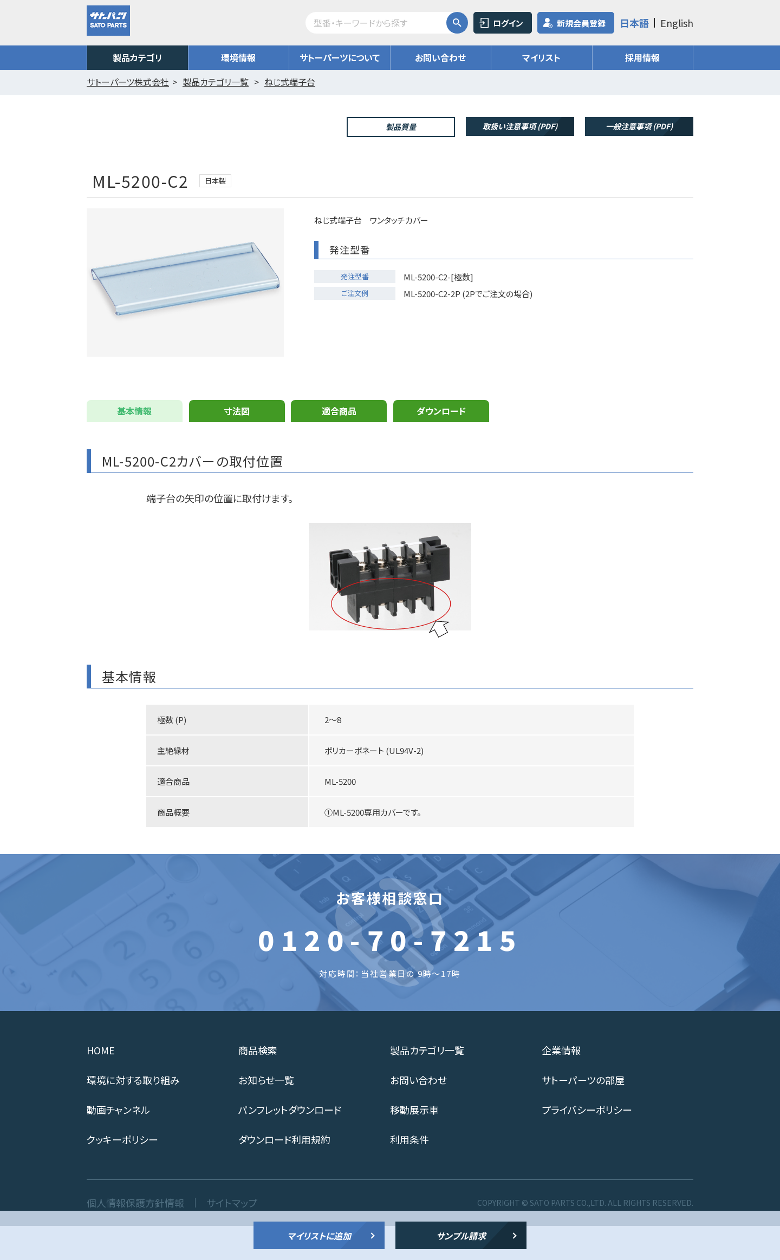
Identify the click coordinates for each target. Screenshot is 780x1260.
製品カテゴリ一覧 (427, 1084)
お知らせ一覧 (266, 1114)
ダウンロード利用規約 (284, 1173)
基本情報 (134, 444)
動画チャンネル (118, 1144)
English (676, 23)
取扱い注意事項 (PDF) (520, 126)
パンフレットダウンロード (289, 1144)
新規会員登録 (581, 23)
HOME (101, 1084)
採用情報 (642, 57)
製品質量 (401, 126)
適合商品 (339, 444)
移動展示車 (414, 1144)
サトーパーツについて (340, 57)
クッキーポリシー (122, 1173)
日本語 (634, 23)
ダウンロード (441, 444)
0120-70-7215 (390, 973)
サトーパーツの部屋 (583, 1114)
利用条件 (409, 1173)
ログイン (508, 23)
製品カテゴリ (137, 57)
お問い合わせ (440, 57)
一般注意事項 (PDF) (639, 126)
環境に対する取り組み (133, 1114)
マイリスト (541, 57)
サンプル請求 (461, 1235)
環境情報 (238, 57)
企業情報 (561, 1084)
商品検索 (257, 1084)
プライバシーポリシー (587, 1144)
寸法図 (237, 444)
